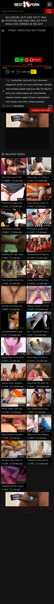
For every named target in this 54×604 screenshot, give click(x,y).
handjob (48, 84)
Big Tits (40, 88)
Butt (35, 80)
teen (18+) (22, 101)
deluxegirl (38, 84)
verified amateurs (36, 101)
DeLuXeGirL (19, 106)
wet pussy (28, 84)
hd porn (32, 97)
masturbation (43, 97)
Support (34, 509)
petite (20, 84)
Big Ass (48, 88)
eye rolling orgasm (20, 93)
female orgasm (21, 97)
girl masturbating (38, 93)
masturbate (16, 80)
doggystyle (11, 84)
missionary (42, 80)
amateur (9, 97)
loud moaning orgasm (16, 88)
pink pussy (31, 88)
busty (8, 93)
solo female (11, 101)
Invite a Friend (19, 509)
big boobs (27, 80)
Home (4, 509)
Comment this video (42, 110)
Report (37, 59)
